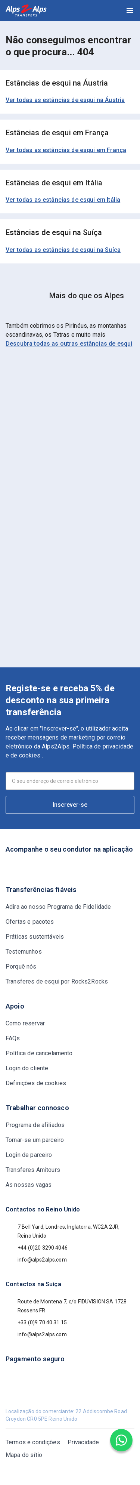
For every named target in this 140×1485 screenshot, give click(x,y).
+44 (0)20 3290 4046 (37, 1247)
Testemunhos (24, 951)
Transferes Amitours (33, 1169)
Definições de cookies (36, 1083)
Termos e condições (33, 1442)
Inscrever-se (70, 804)
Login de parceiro (29, 1154)
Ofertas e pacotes (30, 921)
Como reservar (25, 1023)
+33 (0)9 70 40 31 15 (36, 1322)
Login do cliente (27, 1068)
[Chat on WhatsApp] (121, 1440)
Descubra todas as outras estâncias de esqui (69, 343)
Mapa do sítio (24, 1454)
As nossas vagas (29, 1184)
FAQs (13, 1038)
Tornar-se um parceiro (35, 1139)
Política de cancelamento (39, 1053)
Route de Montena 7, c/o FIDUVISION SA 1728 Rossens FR (66, 1306)
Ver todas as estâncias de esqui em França (66, 150)
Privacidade (83, 1442)
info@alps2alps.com (36, 1259)
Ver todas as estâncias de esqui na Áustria (65, 100)
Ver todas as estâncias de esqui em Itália (63, 199)
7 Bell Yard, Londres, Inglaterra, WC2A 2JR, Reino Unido (62, 1231)
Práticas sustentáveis (35, 936)
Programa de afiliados (35, 1125)
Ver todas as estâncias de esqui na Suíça (63, 249)
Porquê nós (21, 966)
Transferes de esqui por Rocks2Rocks (57, 981)
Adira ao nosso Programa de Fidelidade (58, 906)
